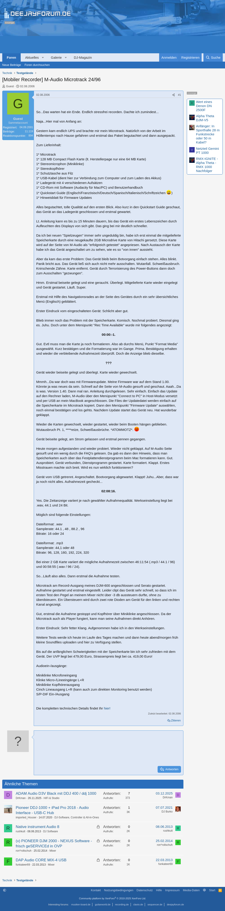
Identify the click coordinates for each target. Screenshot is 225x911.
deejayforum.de (175, 904)
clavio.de (138, 904)
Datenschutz (145, 890)
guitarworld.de (103, 904)
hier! (107, 708)
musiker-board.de (81, 904)
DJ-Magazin (83, 57)
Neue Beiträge (11, 65)
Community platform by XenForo (112, 898)
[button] (42, 57)
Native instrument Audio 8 (37, 827)
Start (212, 890)
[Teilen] (173, 95)
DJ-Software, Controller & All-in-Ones (76, 817)
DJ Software (50, 831)
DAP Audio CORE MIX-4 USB (41, 860)
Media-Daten (191, 890)
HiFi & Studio (51, 798)
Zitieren (176, 720)
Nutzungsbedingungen (118, 890)
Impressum (172, 890)
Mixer (52, 850)
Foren (11, 57)
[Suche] (213, 57)
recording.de (122, 904)
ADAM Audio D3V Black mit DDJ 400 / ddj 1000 (56, 793)
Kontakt (96, 890)
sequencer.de (154, 904)
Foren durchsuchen (37, 65)
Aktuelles (32, 57)
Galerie (56, 57)
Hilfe (159, 890)
